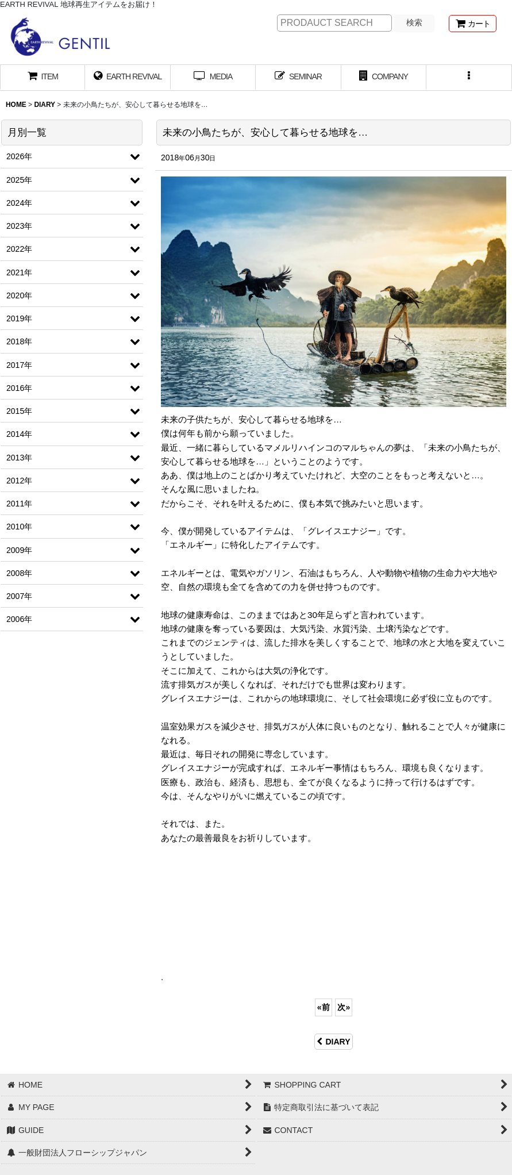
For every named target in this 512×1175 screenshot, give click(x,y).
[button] (468, 77)
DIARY (333, 1041)
